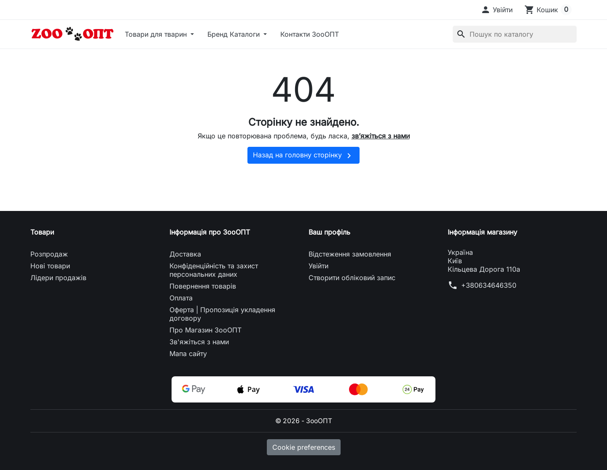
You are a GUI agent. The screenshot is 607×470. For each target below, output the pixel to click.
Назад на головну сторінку (303, 156)
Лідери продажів (58, 277)
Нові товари (50, 266)
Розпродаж (49, 254)
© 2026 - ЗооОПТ (303, 420)
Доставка (185, 254)
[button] (496, 9)
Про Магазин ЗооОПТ (205, 330)
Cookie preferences (303, 447)
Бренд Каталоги (234, 34)
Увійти (318, 266)
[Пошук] (515, 34)
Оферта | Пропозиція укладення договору (222, 313)
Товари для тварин (157, 34)
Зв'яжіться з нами (199, 342)
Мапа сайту (188, 353)
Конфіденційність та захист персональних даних (213, 270)
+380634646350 (488, 285)
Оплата (181, 298)
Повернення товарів (202, 286)
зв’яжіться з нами (381, 136)
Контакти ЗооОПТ (309, 34)
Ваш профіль (329, 232)
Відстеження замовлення (350, 254)
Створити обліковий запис (352, 277)
